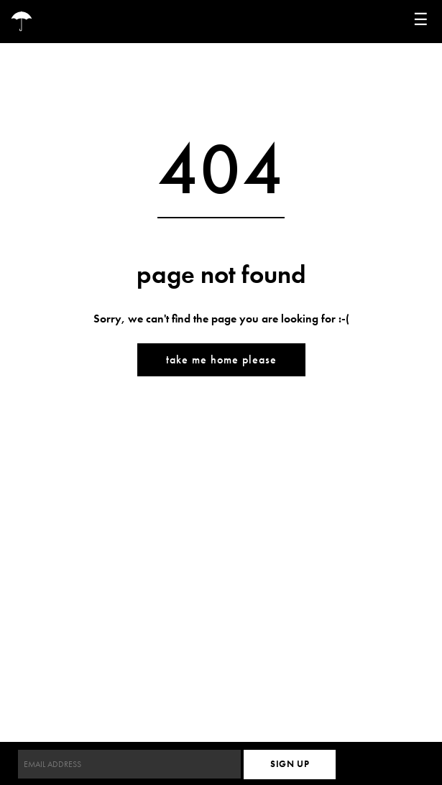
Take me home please (221, 359)
